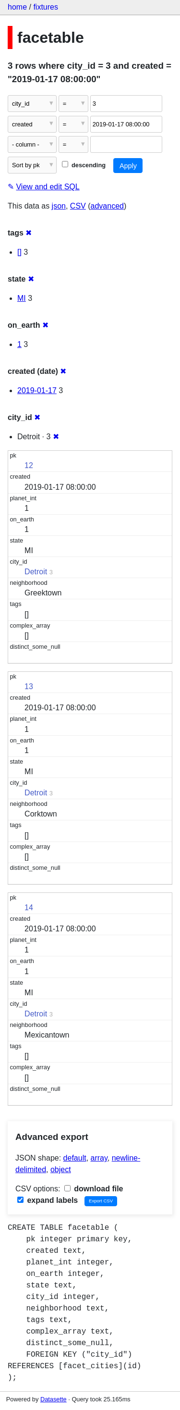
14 (28, 907)
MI (21, 298)
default (74, 1158)
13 (28, 686)
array (99, 1158)
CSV (78, 206)
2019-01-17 (37, 390)
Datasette (53, 1399)
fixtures (45, 7)
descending (84, 165)
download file (93, 1189)
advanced (107, 206)
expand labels (47, 1200)
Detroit (35, 572)
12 (28, 465)
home (17, 7)
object (60, 1169)
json (59, 206)
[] (19, 252)
